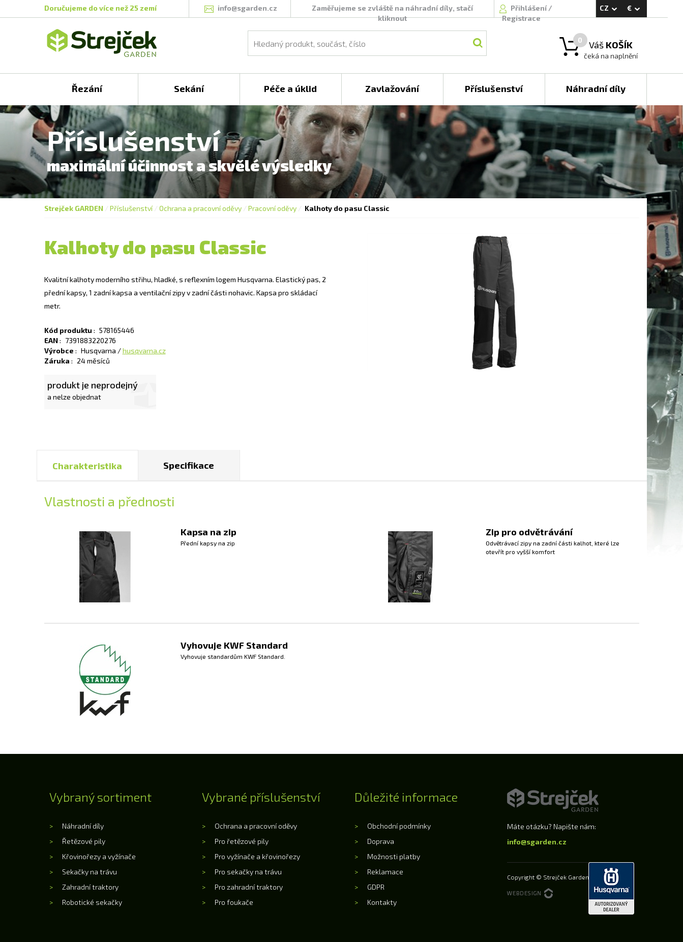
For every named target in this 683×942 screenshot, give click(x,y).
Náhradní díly (83, 826)
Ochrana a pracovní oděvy (200, 208)
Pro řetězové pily (242, 841)
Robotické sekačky (92, 902)
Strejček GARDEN (73, 208)
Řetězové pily (83, 841)
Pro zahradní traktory (249, 887)
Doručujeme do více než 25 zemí (100, 8)
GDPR (375, 887)
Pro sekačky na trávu (248, 871)
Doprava (380, 841)
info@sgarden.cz (537, 841)
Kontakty (382, 902)
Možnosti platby (393, 856)
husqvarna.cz (144, 350)
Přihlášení (529, 8)
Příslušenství (131, 208)
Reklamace (385, 871)
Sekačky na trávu (89, 871)
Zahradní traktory (90, 887)
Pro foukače (234, 902)
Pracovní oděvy (272, 208)
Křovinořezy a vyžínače (99, 856)
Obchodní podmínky (399, 826)
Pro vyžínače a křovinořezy (257, 856)
